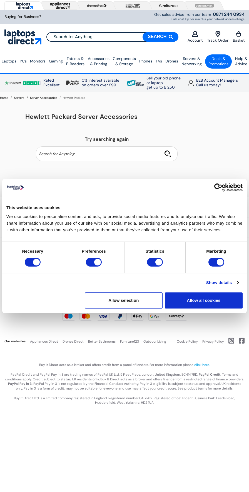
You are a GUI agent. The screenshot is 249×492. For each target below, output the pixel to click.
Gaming (56, 61)
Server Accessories (43, 98)
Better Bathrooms (102, 341)
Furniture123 (129, 341)
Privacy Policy (213, 341)
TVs (159, 61)
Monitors (38, 61)
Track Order (217, 37)
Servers (19, 98)
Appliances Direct (44, 341)
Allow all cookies (203, 300)
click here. (202, 365)
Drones (171, 61)
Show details (219, 282)
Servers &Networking (191, 61)
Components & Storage (124, 61)
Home (4, 98)
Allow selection (123, 300)
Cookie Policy (187, 341)
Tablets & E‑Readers (75, 61)
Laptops (9, 61)
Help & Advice (241, 61)
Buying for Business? (22, 16)
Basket (239, 37)
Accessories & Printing (98, 61)
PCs (23, 61)
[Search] (161, 37)
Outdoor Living (154, 341)
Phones (145, 61)
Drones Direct (73, 341)
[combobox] (112, 37)
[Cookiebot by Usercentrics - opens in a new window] (218, 187)
